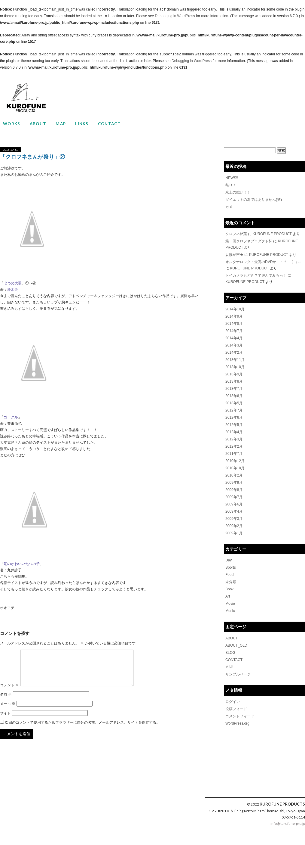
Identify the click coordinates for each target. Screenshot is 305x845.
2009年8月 (233, 490)
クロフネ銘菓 (236, 234)
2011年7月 (233, 454)
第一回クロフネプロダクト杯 (248, 241)
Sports (230, 567)
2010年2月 (233, 475)
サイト (5, 720)
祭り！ (230, 185)
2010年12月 (235, 461)
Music (230, 611)
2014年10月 (235, 309)
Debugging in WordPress (175, 16)
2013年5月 (233, 403)
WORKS (11, 123)
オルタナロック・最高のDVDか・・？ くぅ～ (263, 262)
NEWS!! (231, 178)
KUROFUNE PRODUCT (272, 234)
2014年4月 (233, 338)
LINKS (82, 123)
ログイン (232, 702)
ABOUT (38, 123)
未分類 (230, 582)
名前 (6, 702)
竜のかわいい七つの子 (22, 564)
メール (7, 711)
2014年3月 (233, 345)
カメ (229, 207)
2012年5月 (233, 425)
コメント (9, 692)
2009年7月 (233, 497)
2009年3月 (233, 519)
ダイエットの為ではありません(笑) (253, 199)
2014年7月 (233, 331)
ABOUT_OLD (236, 645)
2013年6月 (233, 396)
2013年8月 (233, 381)
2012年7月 (233, 410)
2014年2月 (233, 352)
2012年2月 (233, 446)
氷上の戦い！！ (238, 192)
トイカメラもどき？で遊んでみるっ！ (256, 275)
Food (229, 575)
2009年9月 (233, 482)
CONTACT (109, 123)
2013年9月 (233, 374)
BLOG (230, 653)
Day (228, 560)
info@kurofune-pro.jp (287, 830)
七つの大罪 (13, 283)
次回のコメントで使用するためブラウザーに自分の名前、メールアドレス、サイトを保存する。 (82, 730)
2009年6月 (233, 504)
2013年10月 (235, 367)
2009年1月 (233, 533)
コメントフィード (239, 716)
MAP (61, 123)
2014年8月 (233, 324)
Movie (230, 603)
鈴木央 (12, 289)
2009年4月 (233, 511)
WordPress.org (237, 723)
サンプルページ (238, 674)
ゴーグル (11, 417)
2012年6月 (233, 417)
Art (227, 596)
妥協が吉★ (234, 255)
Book (229, 589)
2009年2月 (233, 526)
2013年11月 (235, 360)
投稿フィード (236, 709)
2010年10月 (235, 468)
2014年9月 (233, 316)
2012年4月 (233, 432)
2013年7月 (233, 389)
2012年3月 (233, 439)
